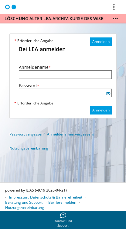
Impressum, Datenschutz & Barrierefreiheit (45, 197)
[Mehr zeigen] (115, 18)
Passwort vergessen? (27, 134)
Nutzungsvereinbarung (28, 148)
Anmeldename (35, 67)
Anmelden (101, 41)
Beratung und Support (24, 202)
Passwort (29, 85)
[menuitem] (63, 220)
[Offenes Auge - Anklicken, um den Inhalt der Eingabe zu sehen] (108, 94)
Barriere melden (62, 202)
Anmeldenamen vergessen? (70, 134)
